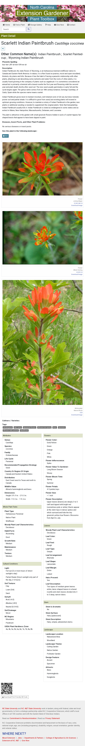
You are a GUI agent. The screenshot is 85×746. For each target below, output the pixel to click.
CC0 (81, 412)
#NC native (17, 427)
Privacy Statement (52, 718)
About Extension (8, 738)
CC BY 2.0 (79, 272)
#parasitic (62, 427)
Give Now (59, 25)
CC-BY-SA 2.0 (78, 203)
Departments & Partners (33, 738)
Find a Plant (19, 25)
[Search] (13, 29)
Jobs (20, 738)
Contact (71, 25)
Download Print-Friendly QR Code (15, 697)
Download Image (76, 205)
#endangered (7, 427)
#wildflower (24, 430)
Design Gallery (35, 25)
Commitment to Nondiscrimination (23, 718)
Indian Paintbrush (49, 54)
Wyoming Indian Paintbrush (26, 57)
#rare (54, 427)
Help (48, 25)
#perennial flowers (29, 427)
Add (5, 136)
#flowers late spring (44, 427)
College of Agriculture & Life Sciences (61, 738)
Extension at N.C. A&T (10, 740)
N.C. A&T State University (31, 708)
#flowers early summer (10, 430)
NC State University (10, 708)
